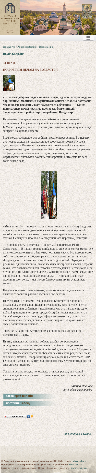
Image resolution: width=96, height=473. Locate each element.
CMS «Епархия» (79, 468)
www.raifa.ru (75, 464)
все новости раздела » (78, 433)
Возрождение (46, 46)
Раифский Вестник (27, 46)
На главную (9, 46)
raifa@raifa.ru (79, 461)
